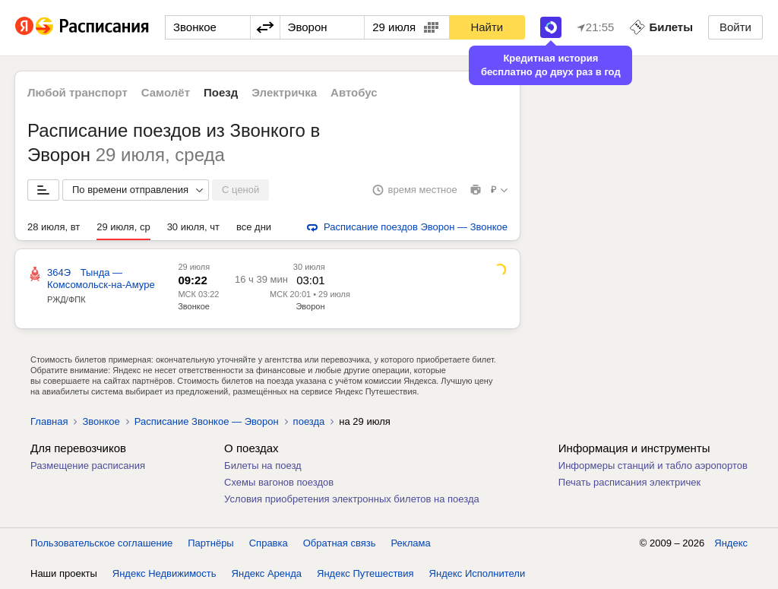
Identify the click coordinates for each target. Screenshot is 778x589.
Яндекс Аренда (267, 573)
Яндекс (731, 543)
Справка (268, 543)
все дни (253, 227)
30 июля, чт (193, 227)
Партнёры (210, 543)
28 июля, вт (53, 227)
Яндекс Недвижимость (164, 573)
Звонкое (194, 306)
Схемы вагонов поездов (279, 482)
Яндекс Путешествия (365, 573)
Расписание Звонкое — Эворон (206, 421)
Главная (49, 421)
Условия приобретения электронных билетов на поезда (351, 499)
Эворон (310, 306)
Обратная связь (339, 543)
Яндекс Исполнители (477, 573)
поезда (309, 421)
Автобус (354, 92)
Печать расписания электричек (629, 482)
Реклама (411, 543)
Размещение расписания (87, 465)
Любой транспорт (77, 92)
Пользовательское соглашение (101, 543)
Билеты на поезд (263, 465)
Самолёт (165, 92)
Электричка (284, 92)
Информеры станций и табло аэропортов (653, 465)
